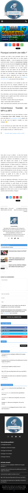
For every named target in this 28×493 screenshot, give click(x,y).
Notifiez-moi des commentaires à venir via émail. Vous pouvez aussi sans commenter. (14, 311)
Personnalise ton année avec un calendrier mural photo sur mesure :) (14, 376)
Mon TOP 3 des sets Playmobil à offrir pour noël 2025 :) (14, 371)
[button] (26, 21)
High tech (3, 254)
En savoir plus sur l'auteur (7, 247)
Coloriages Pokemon (5, 456)
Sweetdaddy (5, 39)
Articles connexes (6, 245)
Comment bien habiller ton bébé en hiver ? (11, 366)
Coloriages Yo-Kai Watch (6, 453)
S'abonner (23, 336)
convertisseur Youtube (16, 118)
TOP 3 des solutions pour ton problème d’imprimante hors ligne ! (17, 259)
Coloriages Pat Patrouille (6, 450)
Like (25, 327)
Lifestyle (2, 268)
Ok (14, 490)
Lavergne (3, 402)
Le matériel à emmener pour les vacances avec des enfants (20, 210)
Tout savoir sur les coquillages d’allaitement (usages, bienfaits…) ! (14, 355)
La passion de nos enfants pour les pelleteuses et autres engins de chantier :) (14, 361)
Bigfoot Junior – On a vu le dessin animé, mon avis (7, 209)
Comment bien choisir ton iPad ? (17, 251)
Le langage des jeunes (6, 444)
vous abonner (6, 313)
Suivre (24, 330)
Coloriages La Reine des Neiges (8, 447)
